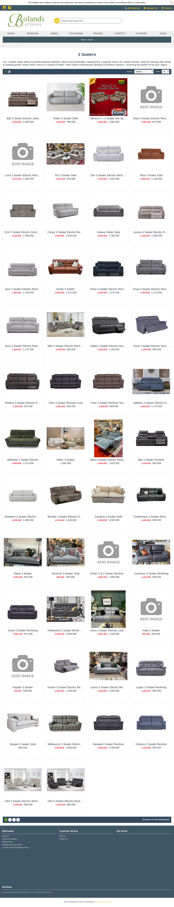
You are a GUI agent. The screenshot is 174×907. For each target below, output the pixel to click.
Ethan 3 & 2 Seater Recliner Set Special (108, 573)
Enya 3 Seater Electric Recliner (151, 289)
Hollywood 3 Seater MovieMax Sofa (66, 630)
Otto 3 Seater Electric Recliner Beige (23, 801)
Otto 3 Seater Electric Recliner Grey (66, 801)
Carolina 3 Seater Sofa (108, 516)
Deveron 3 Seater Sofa (65, 573)
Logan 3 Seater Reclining (151, 687)
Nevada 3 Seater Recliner (108, 744)
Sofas (10, 45)
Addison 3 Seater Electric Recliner (151, 402)
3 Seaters (18, 45)
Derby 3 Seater (65, 289)
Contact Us (150, 8)
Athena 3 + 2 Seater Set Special (108, 118)
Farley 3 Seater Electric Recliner (66, 232)
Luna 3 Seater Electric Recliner (23, 175)
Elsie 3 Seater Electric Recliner (151, 118)
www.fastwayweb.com (103, 902)
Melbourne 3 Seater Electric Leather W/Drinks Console (66, 744)
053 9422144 (134, 8)
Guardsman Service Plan (12, 845)
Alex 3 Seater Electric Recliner (108, 459)
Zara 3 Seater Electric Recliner (23, 289)
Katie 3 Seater (151, 630)
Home (3, 45)
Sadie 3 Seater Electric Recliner (108, 345)
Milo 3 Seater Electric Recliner (66, 345)
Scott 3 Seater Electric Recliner (151, 345)
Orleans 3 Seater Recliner (151, 744)
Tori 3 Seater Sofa (65, 175)
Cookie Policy (7, 842)
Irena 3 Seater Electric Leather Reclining (108, 630)
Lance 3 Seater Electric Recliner (108, 687)
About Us (5, 836)
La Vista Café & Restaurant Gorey (15, 847)
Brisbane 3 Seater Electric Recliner (23, 516)
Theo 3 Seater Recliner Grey (65, 402)
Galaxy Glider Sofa (108, 232)
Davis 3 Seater (23, 573)
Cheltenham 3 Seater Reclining (151, 516)
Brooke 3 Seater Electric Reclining (66, 516)
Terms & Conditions (9, 839)
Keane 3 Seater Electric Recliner (66, 687)
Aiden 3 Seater (65, 459)
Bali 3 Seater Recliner (151, 459)
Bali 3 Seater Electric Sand (23, 118)
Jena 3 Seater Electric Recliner (23, 345)
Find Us (166, 8)
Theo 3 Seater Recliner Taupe (108, 402)
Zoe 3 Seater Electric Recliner (108, 175)
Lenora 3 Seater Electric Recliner (151, 232)
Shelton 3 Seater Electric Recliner (23, 402)
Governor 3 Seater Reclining (151, 573)
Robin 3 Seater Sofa (65, 118)
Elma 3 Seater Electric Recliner (108, 289)
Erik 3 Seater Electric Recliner (23, 232)
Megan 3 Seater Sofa (23, 744)
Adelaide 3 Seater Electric (22, 459)
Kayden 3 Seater (23, 687)
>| (18, 820)
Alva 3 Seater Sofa (151, 175)
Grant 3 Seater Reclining (23, 630)
